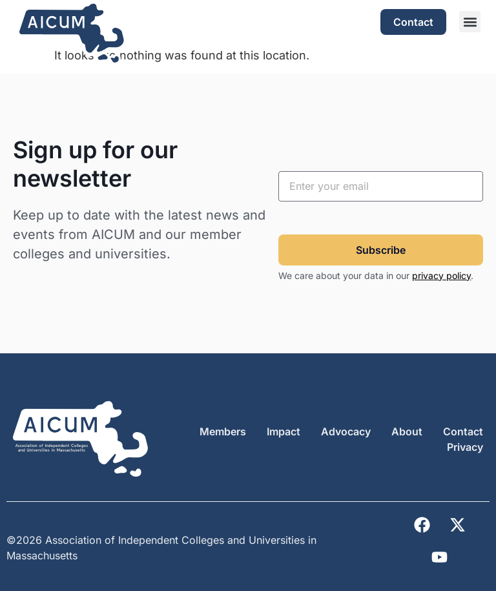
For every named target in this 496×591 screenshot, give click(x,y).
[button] (469, 21)
